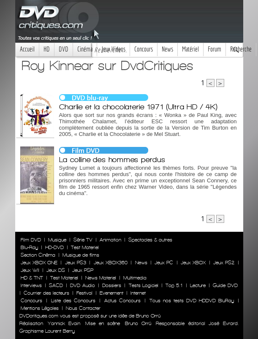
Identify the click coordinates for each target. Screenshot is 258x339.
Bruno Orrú (138, 323)
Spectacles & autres (150, 239)
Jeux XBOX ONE (39, 262)
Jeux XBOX (193, 262)
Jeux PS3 (75, 262)
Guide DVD (225, 285)
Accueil (27, 49)
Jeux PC (164, 262)
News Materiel (100, 277)
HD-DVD (54, 247)
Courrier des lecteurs (46, 293)
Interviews (31, 285)
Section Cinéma (38, 255)
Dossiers (111, 285)
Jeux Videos (113, 49)
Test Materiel (85, 247)
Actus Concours (122, 300)
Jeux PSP (82, 270)
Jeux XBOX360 (111, 262)
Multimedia (135, 277)
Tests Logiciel (143, 285)
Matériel (190, 49)
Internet (138, 293)
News (167, 49)
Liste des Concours (73, 300)
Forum (214, 49)
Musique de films (80, 255)
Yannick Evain (64, 323)
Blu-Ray (29, 247)
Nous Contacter (82, 308)
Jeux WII (30, 270)
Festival (84, 293)
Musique (57, 239)
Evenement (111, 293)
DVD (63, 49)
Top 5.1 (174, 285)
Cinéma (84, 49)
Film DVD (31, 239)
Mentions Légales (40, 308)
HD (46, 49)
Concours (143, 49)
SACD (56, 285)
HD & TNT (32, 277)
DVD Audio (82, 285)
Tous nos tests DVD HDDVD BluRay (191, 300)
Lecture (198, 285)
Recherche (241, 49)
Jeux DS (55, 270)
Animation (110, 239)
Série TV (82, 239)
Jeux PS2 (223, 262)
